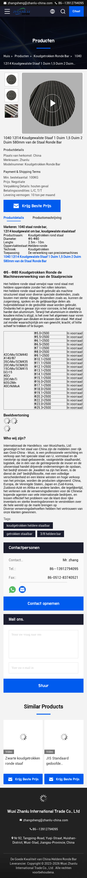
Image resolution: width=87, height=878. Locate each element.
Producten (22, 56)
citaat (76, 11)
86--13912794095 (69, 3)
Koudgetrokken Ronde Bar (51, 56)
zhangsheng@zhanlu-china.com (27, 3)
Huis (6, 56)
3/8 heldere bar (50, 534)
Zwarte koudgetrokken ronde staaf (22, 761)
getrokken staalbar (19, 534)
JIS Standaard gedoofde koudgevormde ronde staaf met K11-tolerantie (62, 761)
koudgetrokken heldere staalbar (28, 525)
